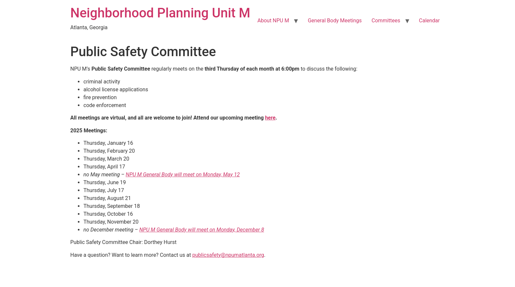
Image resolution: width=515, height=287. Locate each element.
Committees (385, 20)
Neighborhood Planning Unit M (160, 13)
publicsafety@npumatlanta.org (228, 255)
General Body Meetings (335, 20)
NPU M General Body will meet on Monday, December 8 (201, 230)
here (270, 118)
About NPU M (273, 20)
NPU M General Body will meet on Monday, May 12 (183, 174)
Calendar (429, 20)
